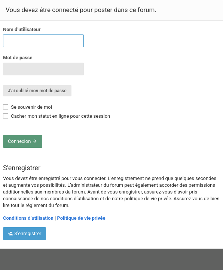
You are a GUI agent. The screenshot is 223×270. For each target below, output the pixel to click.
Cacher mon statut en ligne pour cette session (56, 116)
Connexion (22, 141)
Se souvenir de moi (27, 107)
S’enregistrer (24, 233)
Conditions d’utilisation (28, 218)
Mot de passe (18, 57)
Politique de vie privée (81, 218)
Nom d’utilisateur (21, 29)
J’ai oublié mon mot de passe (37, 90)
